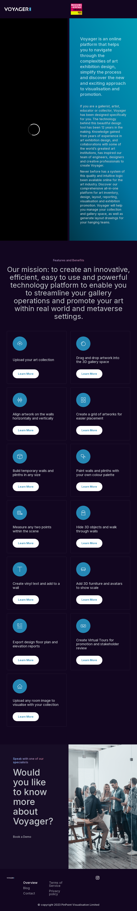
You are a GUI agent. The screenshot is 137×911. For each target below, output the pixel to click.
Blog (26, 888)
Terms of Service (55, 884)
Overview (30, 882)
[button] (127, 9)
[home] (17, 9)
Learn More (26, 373)
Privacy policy (54, 893)
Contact (29, 893)
